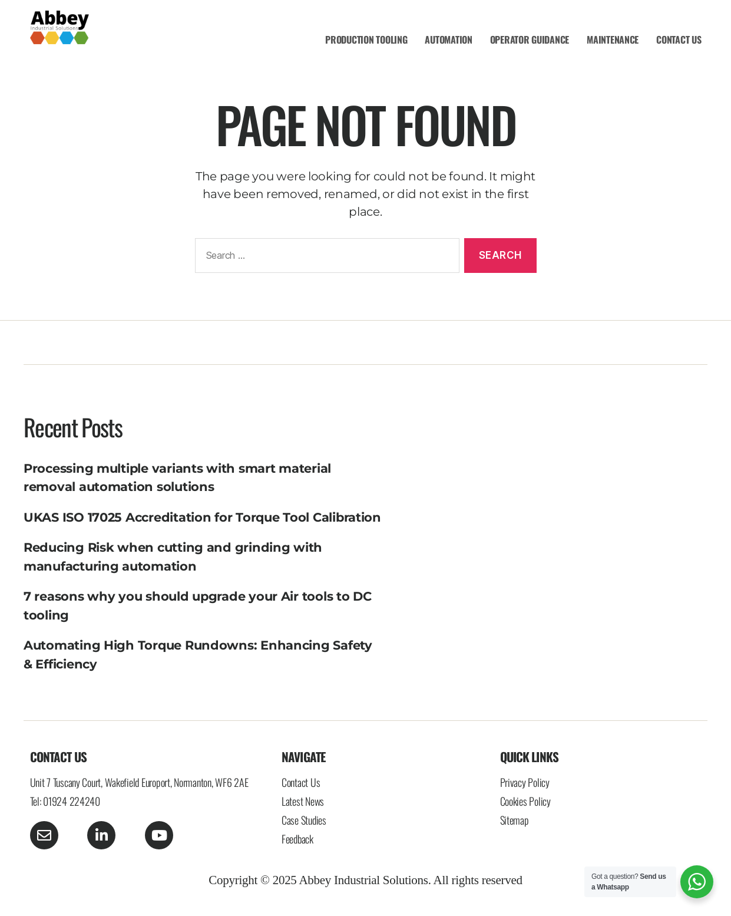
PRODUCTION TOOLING (366, 39)
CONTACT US (678, 39)
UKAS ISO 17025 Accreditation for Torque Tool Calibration (202, 517)
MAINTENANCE (613, 39)
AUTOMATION (448, 39)
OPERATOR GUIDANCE (529, 39)
